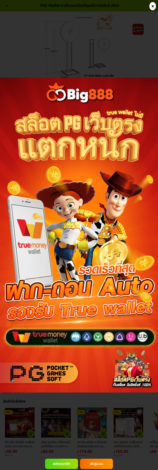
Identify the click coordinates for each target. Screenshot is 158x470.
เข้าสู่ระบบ (96, 463)
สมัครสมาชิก (61, 463)
